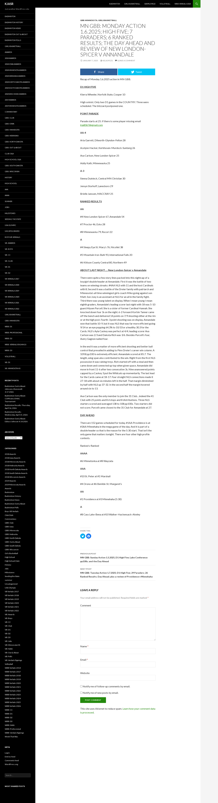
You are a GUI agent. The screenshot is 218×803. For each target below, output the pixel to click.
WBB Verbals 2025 (13, 702)
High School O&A (13, 159)
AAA (6, 189)
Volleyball (165, 4)
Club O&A (9, 154)
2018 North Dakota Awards (17, 82)
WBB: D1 (8, 326)
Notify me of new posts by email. (100, 692)
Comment (85, 605)
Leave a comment (126, 60)
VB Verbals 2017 (12, 279)
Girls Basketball (132, 4)
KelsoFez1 (107, 60)
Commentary (11, 112)
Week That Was (11, 736)
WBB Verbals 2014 (13, 668)
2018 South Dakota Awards (17, 88)
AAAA (7, 195)
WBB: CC (9, 710)
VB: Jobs (8, 641)
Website (85, 672)
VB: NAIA (9, 649)
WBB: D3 (8, 350)
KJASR (9, 4)
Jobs (7, 207)
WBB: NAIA (9, 725)
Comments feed (12, 760)
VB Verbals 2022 (12, 309)
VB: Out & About (12, 652)
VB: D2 (7, 273)
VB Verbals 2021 (12, 303)
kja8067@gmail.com (91, 124)
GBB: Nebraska (11, 136)
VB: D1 (7, 267)
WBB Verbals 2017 (13, 671)
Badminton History (14, 22)
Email (84, 659)
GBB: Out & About (13, 148)
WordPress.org (11, 764)
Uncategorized (12, 231)
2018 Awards (10, 58)
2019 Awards (10, 100)
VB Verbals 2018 (12, 285)
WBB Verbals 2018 (13, 675)
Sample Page (149, 4)
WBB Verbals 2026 (13, 706)
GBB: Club (9, 118)
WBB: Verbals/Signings (15, 344)
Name (84, 646)
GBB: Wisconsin (12, 171)
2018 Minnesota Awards (15, 70)
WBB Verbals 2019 (13, 679)
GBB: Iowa (9, 124)
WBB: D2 (8, 338)
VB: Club (9, 261)
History (8, 177)
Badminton (114, 4)
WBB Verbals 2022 (13, 691)
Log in (7, 753)
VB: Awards (10, 243)
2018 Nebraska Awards (15, 76)
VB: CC (8, 255)
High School (11, 183)
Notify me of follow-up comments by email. (106, 686)
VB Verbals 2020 (12, 297)
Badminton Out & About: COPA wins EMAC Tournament (15, 399)
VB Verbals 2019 (12, 291)
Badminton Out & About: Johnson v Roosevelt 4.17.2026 (15, 389)
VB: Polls (8, 656)
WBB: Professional (13, 333)
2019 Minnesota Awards (15, 106)
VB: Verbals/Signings (13, 660)
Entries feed (10, 756)
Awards (8, 52)
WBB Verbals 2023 (183, 4)
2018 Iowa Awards (13, 64)
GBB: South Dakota (14, 165)
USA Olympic (10, 225)
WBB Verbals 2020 (13, 683)
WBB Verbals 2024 (13, 698)
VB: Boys (9, 249)
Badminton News (13, 28)
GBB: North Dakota (14, 142)
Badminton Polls (13, 40)
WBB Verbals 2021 (13, 687)
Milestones (10, 213)
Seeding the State (13, 219)
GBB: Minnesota (88, 20)
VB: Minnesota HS (12, 368)
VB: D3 (8, 637)
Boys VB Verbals (12, 237)
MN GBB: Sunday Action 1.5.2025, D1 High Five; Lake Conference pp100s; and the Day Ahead (118, 557)
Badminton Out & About (16, 34)
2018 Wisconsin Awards (15, 94)
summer (8, 201)
